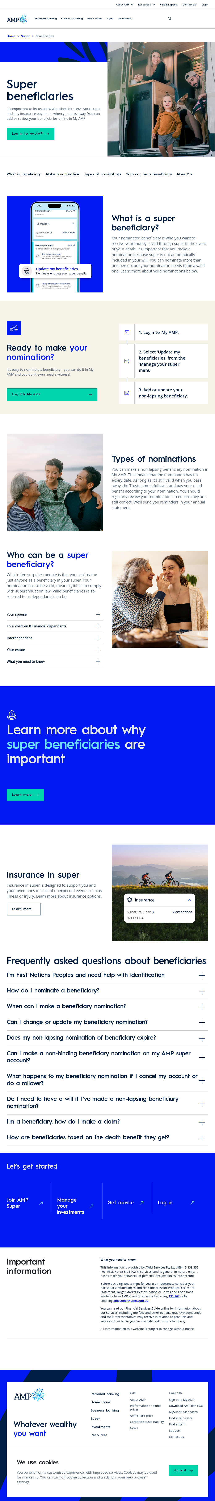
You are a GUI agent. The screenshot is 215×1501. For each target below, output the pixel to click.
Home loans (94, 18)
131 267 (174, 1294)
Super (110, 18)
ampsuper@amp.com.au (130, 1298)
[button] (46, 18)
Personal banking (46, 18)
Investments (125, 18)
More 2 (183, 172)
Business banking (72, 18)
